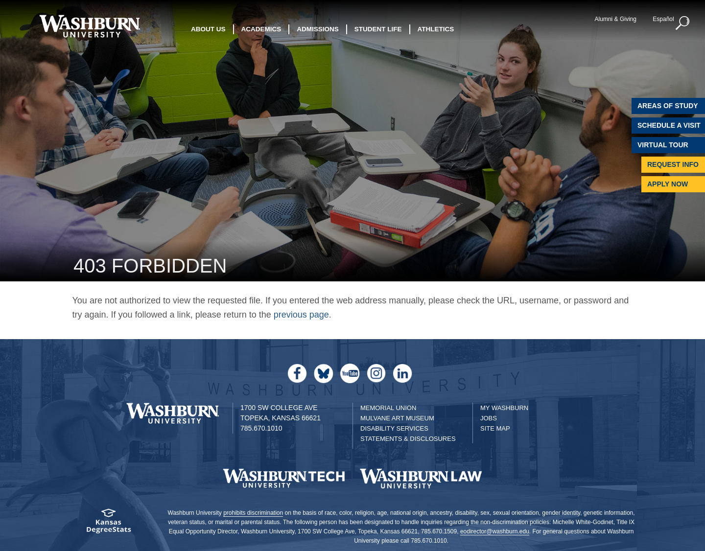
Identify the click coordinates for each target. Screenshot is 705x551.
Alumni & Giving (615, 19)
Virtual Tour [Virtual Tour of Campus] (662, 145)
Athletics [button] (436, 29)
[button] (683, 23)
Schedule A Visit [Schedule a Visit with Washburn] (669, 125)
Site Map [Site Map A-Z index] (495, 428)
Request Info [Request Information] (673, 164)
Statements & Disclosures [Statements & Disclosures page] (408, 438)
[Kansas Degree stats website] (109, 524)
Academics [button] (261, 29)
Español (663, 19)
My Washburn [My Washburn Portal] (504, 408)
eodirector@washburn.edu (494, 531)
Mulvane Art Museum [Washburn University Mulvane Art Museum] (397, 418)
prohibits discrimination (253, 512)
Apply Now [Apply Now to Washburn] (667, 184)
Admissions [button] (318, 29)
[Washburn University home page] (89, 26)
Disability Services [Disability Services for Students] (394, 428)
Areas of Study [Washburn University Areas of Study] (667, 106)
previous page (301, 315)
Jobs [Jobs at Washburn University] (488, 418)
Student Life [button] (378, 29)
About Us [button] (208, 29)
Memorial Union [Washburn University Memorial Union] (388, 408)
